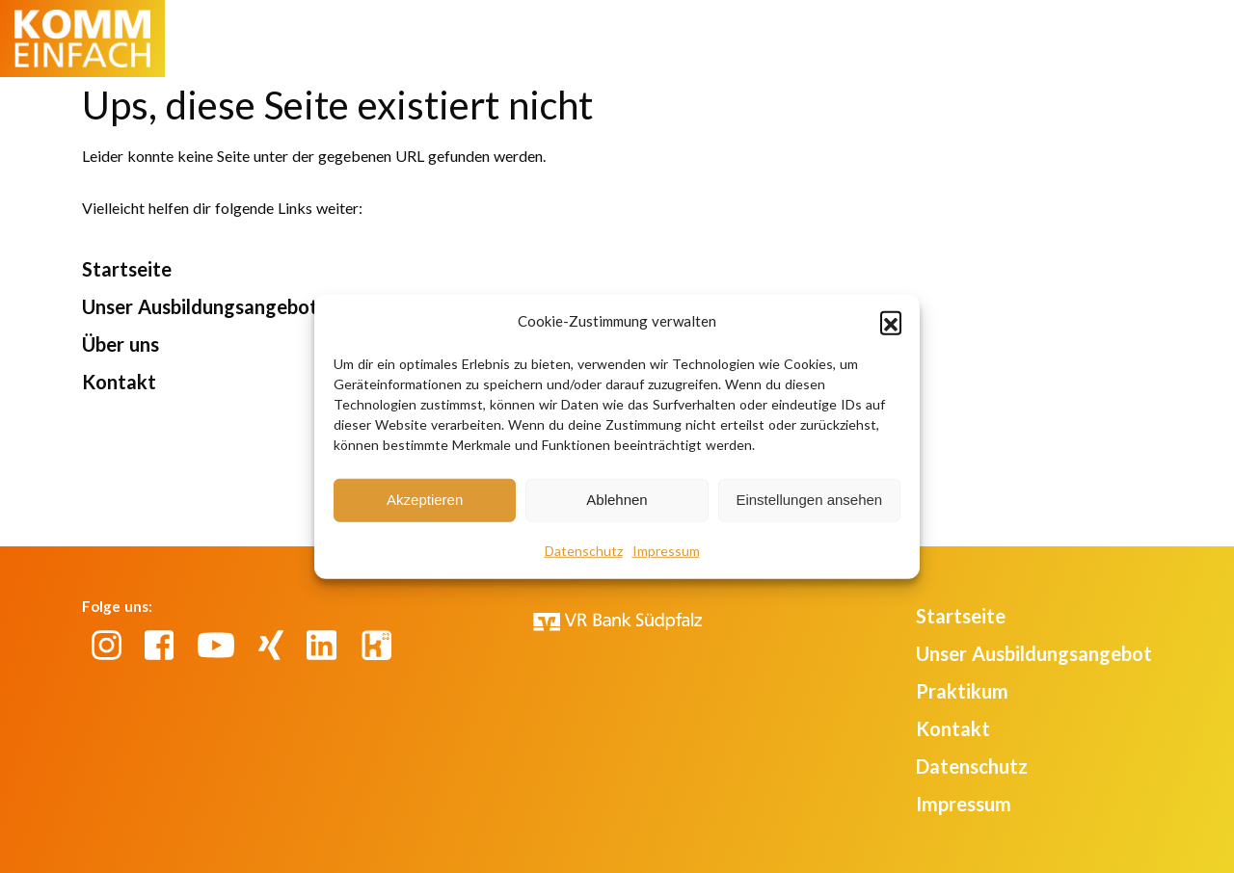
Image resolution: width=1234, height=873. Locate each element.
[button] (890, 321)
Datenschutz (584, 550)
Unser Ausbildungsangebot (200, 306)
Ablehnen (616, 499)
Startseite (127, 268)
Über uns (120, 344)
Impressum (666, 550)
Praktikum (962, 690)
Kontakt (119, 381)
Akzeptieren (425, 499)
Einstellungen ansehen (809, 499)
